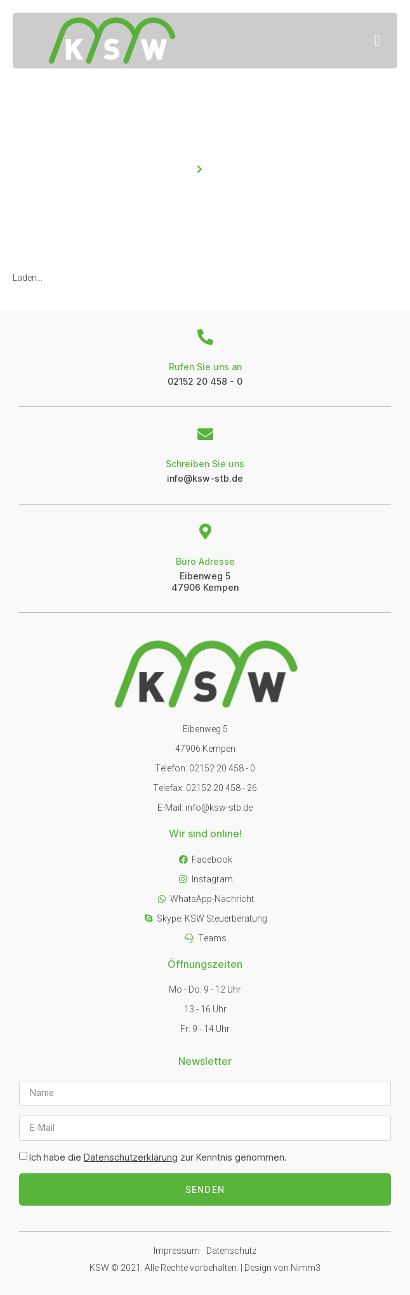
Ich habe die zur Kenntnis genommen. (158, 1157)
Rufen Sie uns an (205, 366)
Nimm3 (306, 1268)
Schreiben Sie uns (205, 463)
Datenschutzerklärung (131, 1157)
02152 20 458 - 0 (205, 381)
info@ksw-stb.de (205, 478)
